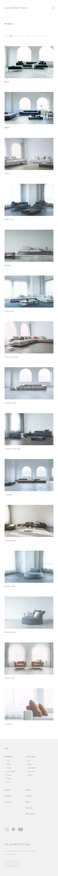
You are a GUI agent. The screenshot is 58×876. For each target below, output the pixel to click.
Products (9, 23)
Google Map (10, 854)
